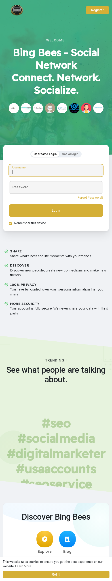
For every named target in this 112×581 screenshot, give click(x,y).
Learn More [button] (23, 566)
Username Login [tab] (45, 154)
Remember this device (30, 223)
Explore (44, 542)
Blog (67, 542)
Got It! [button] (56, 574)
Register (97, 10)
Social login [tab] (70, 154)
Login (56, 211)
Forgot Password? (90, 198)
